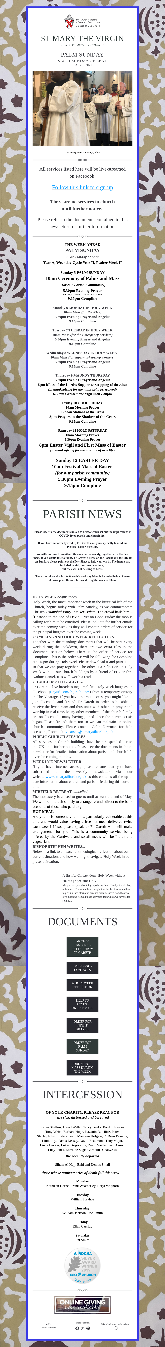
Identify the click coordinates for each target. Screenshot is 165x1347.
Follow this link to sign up (82, 187)
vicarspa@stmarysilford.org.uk (89, 732)
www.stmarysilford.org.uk (66, 776)
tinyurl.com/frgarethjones (70, 692)
